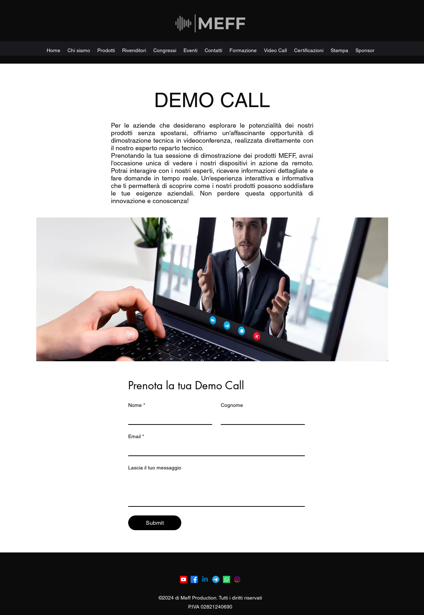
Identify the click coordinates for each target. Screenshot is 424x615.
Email (136, 436)
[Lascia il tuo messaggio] (216, 490)
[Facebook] (194, 579)
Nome (136, 405)
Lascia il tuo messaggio (154, 468)
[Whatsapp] (226, 579)
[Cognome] (260, 417)
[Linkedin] (205, 579)
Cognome (232, 405)
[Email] (214, 448)
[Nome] (168, 417)
